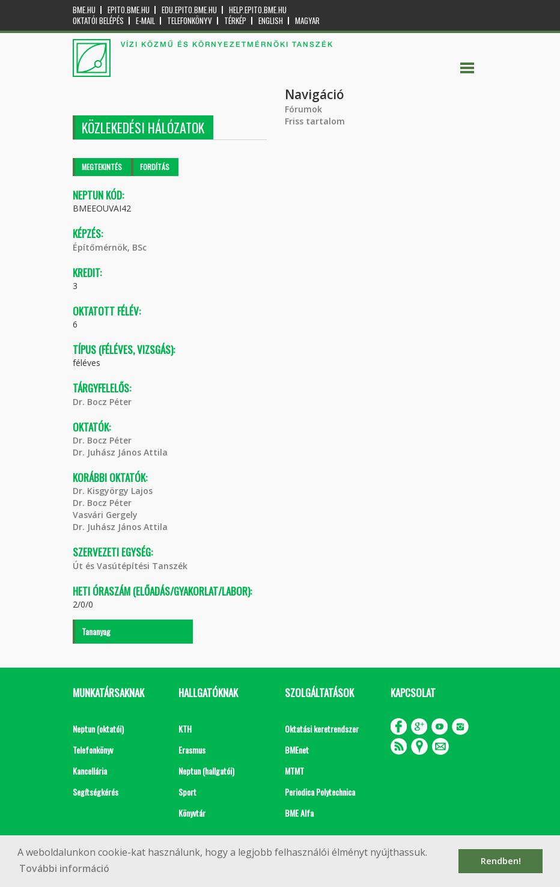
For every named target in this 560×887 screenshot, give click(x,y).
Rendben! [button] (501, 861)
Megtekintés (102, 167)
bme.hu (84, 10)
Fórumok (303, 109)
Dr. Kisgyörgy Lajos (113, 490)
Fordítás (154, 167)
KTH (185, 728)
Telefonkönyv (189, 21)
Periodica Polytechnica (320, 791)
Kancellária (90, 770)
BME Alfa (299, 812)
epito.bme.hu (129, 10)
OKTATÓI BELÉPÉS (98, 21)
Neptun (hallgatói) (206, 770)
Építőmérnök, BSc (110, 247)
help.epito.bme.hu (258, 10)
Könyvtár (191, 812)
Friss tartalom (315, 121)
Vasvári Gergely (105, 514)
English (270, 21)
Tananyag (96, 631)
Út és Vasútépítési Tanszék (130, 566)
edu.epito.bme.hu (189, 10)
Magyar (307, 21)
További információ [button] (64, 868)
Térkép (235, 21)
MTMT (294, 770)
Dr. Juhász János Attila (120, 452)
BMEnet (297, 749)
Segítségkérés (95, 791)
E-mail (145, 21)
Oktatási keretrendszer (322, 728)
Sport (187, 791)
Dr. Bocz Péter (102, 401)
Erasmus (191, 749)
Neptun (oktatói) (98, 728)
